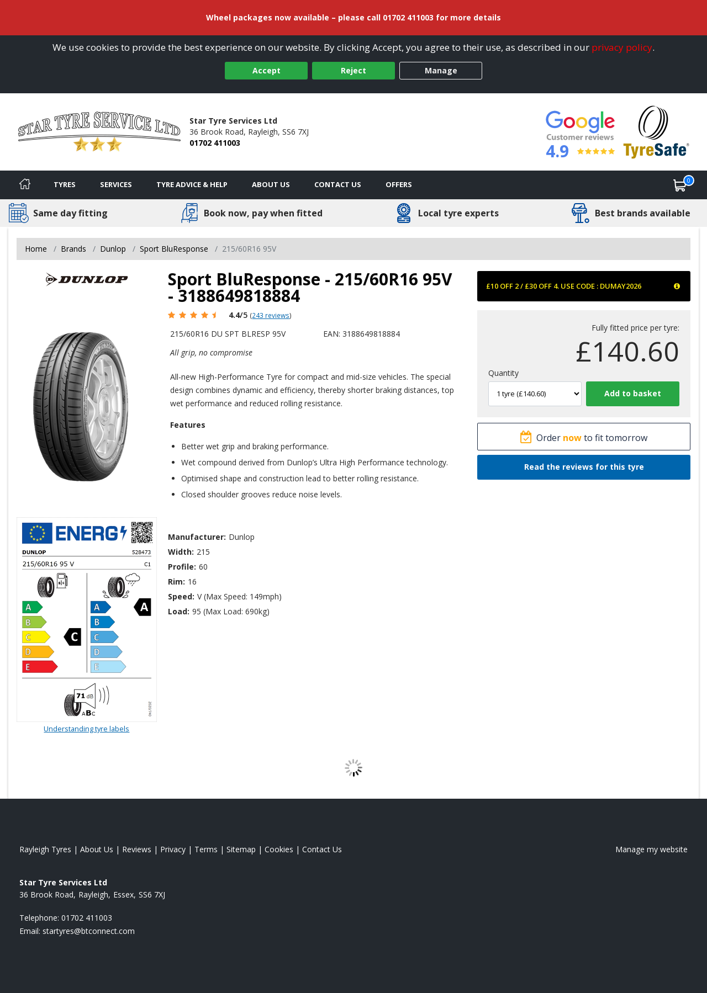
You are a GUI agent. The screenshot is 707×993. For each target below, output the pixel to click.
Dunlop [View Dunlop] (113, 248)
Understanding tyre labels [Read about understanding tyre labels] (86, 729)
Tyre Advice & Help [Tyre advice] (192, 184)
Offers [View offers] (399, 184)
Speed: (181, 596)
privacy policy (622, 47)
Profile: (182, 566)
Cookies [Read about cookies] (279, 849)
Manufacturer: (197, 537)
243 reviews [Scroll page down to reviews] (270, 315)
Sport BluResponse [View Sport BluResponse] (174, 248)
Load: (178, 611)
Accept (266, 70)
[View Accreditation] (656, 131)
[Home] (24, 185)
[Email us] (89, 931)
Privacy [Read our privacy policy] (173, 849)
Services (116, 184)
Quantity (503, 373)
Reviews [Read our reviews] (136, 849)
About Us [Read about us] (96, 849)
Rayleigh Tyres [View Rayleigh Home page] (45, 849)
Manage (441, 70)
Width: (181, 551)
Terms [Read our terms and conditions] (206, 849)
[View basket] (680, 185)
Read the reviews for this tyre (584, 466)
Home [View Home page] (36, 248)
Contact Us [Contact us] (337, 184)
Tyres (65, 184)
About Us (271, 184)
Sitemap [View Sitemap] (241, 849)
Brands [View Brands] (73, 248)
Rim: (176, 581)
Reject (353, 70)
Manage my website (651, 849)
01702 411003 (214, 142)
